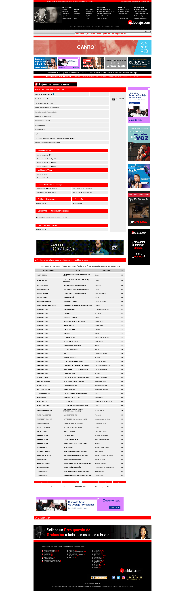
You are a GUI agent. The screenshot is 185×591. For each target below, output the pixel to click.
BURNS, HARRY (42, 297)
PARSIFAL (67, 333)
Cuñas (87, 18)
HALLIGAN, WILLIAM (43, 389)
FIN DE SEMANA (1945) (71, 439)
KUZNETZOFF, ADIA (43, 405)
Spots (75, 18)
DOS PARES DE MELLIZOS (72, 459)
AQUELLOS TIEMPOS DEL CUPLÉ (74, 321)
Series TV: (96, 551)
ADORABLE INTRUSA (71, 301)
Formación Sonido (123, 13)
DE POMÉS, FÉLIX (42, 309)
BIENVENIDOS (56, 1)
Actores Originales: (48, 551)
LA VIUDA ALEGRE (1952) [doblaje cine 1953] (78, 475)
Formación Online (123, 18)
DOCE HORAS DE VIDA (71, 349)
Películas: (96, 550)
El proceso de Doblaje (140, 9)
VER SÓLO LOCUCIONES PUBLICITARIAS (107, 266)
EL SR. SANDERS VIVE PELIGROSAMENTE (77, 463)
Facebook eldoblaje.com (141, 13)
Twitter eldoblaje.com (140, 16)
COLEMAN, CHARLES (44, 301)
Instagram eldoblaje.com (141, 18)
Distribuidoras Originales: (75, 554)
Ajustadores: (46, 554)
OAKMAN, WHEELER (43, 427)
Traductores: (46, 556)
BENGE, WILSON (42, 293)
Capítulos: (96, 563)
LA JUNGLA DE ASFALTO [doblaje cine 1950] (78, 305)
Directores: (46, 553)
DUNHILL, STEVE (42, 377)
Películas (76, 9)
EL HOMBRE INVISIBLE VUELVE (74, 381)
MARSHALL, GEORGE (44, 415)
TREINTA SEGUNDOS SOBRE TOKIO (75, 443)
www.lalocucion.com (127, 586)
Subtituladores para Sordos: (51, 560)
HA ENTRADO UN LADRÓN (72, 345)
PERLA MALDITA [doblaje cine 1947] (75, 293)
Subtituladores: (47, 557)
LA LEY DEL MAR (69, 329)
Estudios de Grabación (103, 9)
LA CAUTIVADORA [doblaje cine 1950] (76, 393)
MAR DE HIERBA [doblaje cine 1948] (75, 285)
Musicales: (96, 553)
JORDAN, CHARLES (43, 393)
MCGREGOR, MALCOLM (44, 419)
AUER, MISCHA (42, 275)
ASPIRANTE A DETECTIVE (72, 397)
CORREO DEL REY (70, 337)
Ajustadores (65, 16)
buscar (148, 31)
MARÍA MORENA (69, 325)
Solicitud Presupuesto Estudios (106, 11)
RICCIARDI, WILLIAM (43, 451)
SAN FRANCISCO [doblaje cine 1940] (75, 451)
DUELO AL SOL (69, 401)
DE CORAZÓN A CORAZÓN (72, 467)
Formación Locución (123, 11)
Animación (77, 13)
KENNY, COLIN (41, 397)
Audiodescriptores (48, 558)
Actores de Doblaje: (48, 550)
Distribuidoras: (72, 553)
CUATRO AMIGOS (69, 431)
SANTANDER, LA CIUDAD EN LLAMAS (76, 369)
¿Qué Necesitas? (102, 18)
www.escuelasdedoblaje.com (112, 586)
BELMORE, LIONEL (43, 289)
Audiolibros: (96, 558)
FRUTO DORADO (69, 389)
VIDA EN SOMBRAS (70, 357)
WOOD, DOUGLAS (43, 467)
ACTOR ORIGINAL (54, 266)
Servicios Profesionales (104, 13)
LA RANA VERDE (69, 309)
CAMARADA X (68, 447)
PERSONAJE (71, 266)
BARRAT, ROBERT (43, 285)
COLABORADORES (66, 1)
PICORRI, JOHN (42, 447)
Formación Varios (123, 16)
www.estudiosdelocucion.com (94, 586)
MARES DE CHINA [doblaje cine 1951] (75, 419)
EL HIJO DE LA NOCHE (71, 341)
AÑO (77, 266)
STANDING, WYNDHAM (44, 455)
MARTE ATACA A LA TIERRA (73, 427)
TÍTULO (63, 266)
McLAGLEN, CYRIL (43, 423)
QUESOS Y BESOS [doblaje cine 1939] (76, 405)
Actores (64, 9)
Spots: (95, 565)
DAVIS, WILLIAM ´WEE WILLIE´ (46, 305)
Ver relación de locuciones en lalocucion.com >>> (51, 217)
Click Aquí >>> (70, 138)
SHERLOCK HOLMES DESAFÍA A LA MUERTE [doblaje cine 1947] (74, 410)
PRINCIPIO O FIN (69, 435)
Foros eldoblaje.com (140, 11)
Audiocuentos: (97, 560)
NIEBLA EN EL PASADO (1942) (73, 423)
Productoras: (72, 556)
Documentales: (97, 556)
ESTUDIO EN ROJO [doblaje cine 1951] (76, 455)
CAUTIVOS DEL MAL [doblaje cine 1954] (76, 377)
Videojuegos (89, 9)
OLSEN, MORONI (51, 188)
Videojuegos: (97, 564)
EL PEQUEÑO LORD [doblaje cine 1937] (76, 289)
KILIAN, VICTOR (42, 401)
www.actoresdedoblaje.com (59, 586)
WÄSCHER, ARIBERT (43, 463)
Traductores (65, 13)
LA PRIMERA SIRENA (70, 385)
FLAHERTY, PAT (42, 385)
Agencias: (71, 557)
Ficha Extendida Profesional (105, 16)
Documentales (90, 11)
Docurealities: (97, 557)
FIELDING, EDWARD (43, 381)
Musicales (77, 16)
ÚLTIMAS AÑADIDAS (86, 266)
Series (76, 11)
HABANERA (67, 313)
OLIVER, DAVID (42, 431)
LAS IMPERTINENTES (71, 415)
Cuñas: (95, 567)
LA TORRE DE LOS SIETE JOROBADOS (76, 365)
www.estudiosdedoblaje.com (77, 586)
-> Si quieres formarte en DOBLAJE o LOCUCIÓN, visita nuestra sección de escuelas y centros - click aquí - (93, 73)
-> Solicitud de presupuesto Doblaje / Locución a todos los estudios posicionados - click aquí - (92, 77)
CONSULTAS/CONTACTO (80, 1)
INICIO (49, 1)
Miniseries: (96, 561)
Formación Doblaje (123, 9)
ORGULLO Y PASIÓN (70, 317)
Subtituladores (66, 18)
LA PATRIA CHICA (69, 373)
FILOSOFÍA (91, 1)
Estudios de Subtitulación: (75, 551)
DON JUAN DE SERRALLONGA (73, 361)
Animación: (96, 554)
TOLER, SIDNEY (42, 459)
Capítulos (88, 16)
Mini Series (89, 13)
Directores (65, 11)
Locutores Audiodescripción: (51, 561)
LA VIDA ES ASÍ (69, 297)
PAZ (65, 353)
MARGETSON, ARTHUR (44, 410)
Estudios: (71, 550)
